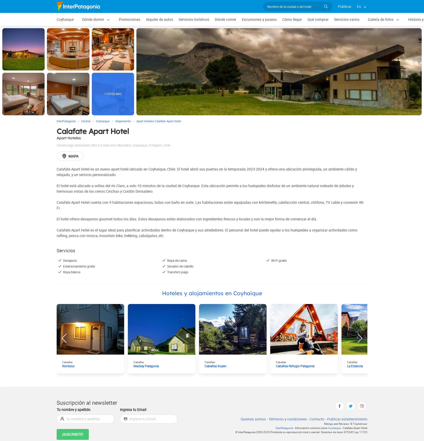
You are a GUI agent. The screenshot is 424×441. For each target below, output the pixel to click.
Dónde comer (225, 19)
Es (359, 6)
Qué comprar (318, 19)
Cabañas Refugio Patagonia (295, 366)
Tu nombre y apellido (73, 409)
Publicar (344, 6)
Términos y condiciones (288, 419)
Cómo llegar (292, 19)
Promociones (129, 19)
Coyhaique (65, 19)
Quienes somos (253, 419)
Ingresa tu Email (133, 409)
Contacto (317, 419)
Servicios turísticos (194, 19)
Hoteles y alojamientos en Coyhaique (212, 293)
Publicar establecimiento (347, 419)
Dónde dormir (93, 19)
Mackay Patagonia (146, 366)
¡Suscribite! (72, 434)
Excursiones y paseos (259, 19)
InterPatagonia (284, 428)
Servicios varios (346, 19)
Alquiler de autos (159, 19)
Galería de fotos (380, 19)
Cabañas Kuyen (215, 366)
